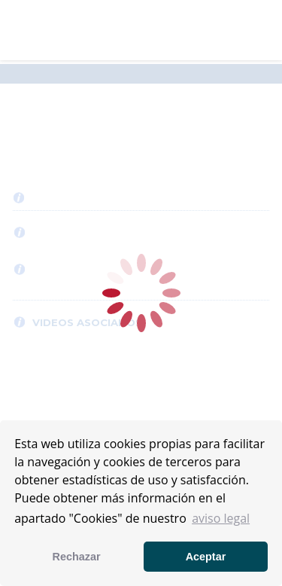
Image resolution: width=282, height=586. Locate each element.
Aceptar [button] (206, 557)
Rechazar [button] (77, 557)
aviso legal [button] (221, 518)
